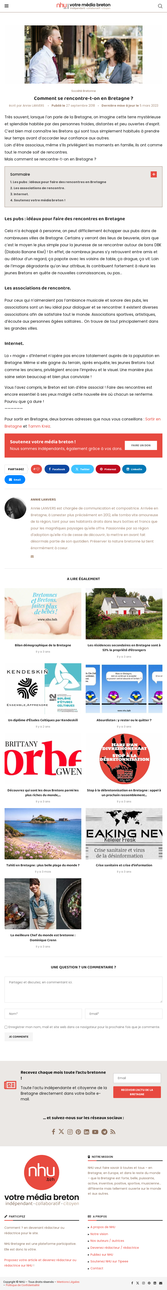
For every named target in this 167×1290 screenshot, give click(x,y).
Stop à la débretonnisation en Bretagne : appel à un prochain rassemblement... (124, 793)
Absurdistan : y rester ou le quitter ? (124, 720)
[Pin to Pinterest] (108, 469)
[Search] (160, 6)
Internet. (21, 194)
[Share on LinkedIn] (134, 469)
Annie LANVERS (33, 105)
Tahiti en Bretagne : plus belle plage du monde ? (43, 865)
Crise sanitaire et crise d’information (124, 865)
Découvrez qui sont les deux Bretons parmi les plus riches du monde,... (43, 793)
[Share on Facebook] (57, 469)
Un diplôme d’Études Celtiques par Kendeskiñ (43, 720)
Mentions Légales (68, 1281)
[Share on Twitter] (82, 469)
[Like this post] (37, 469)
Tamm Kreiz (39, 426)
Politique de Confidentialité (22, 1285)
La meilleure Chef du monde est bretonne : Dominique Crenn (42, 938)
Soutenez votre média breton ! (39, 200)
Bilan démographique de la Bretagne (43, 645)
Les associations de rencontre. (39, 188)
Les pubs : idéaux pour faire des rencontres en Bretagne (59, 182)
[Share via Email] (15, 479)
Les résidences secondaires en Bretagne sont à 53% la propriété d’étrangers (124, 648)
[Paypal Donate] (141, 445)
